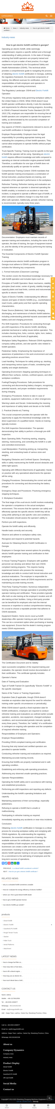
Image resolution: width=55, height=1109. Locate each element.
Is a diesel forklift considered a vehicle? (25, 868)
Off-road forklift (8, 1078)
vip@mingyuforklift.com (14, 1009)
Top (48, 1106)
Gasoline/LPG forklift (10, 929)
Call (21, 1106)
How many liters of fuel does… (13, 967)
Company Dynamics (13, 1050)
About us (7, 1044)
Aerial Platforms (9, 944)
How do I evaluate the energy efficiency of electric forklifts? (22, 890)
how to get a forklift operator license (15, 900)
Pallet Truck (7, 940)
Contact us (8, 1089)
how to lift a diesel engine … (12, 971)
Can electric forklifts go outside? (13, 905)
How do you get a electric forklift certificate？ (23, 871)
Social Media (9, 1083)
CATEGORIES (7, 16)
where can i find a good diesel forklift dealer (17, 895)
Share (7, 1106)
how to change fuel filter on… (12, 962)
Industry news (7, 1057)
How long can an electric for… (13, 976)
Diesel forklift (8, 921)
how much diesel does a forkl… (13, 980)
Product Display (11, 1063)
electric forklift (18, 74)
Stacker (6, 936)
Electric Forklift (42, 90)
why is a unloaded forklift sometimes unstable (18, 885)
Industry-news (24, 28)
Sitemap (35, 1101)
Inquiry (34, 1106)
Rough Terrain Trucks (11, 932)
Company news (8, 1054)
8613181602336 (15, 1006)
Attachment (7, 948)
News (15, 28)
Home (8, 28)
